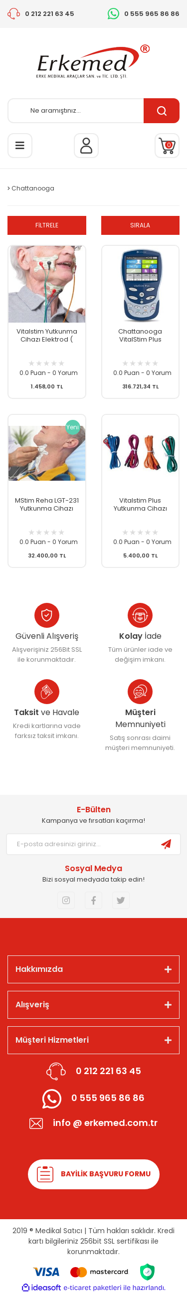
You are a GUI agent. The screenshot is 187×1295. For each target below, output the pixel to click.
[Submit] (166, 844)
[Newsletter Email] (79, 844)
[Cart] (167, 145)
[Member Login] (86, 145)
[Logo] (94, 63)
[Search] (93, 110)
